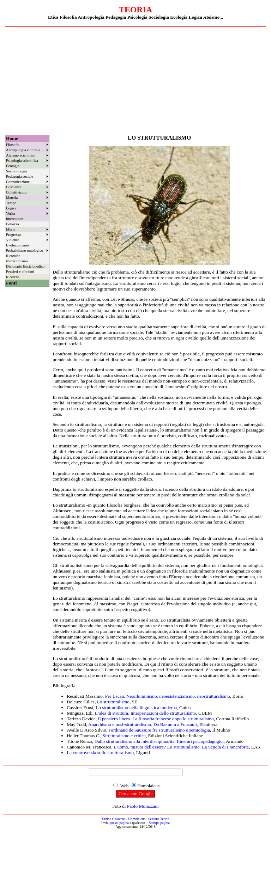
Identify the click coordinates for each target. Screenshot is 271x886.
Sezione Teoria (158, 819)
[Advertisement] (135, 80)
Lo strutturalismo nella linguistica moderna (136, 707)
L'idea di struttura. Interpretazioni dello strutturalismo (145, 713)
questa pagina (119, 823)
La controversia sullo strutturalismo (100, 752)
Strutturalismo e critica (124, 735)
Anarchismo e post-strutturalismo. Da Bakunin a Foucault (142, 724)
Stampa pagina (159, 823)
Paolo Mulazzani (143, 806)
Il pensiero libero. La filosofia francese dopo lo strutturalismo (155, 718)
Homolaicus (136, 819)
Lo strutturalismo (113, 701)
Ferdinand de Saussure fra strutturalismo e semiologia (159, 730)
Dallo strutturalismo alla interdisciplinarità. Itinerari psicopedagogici (159, 741)
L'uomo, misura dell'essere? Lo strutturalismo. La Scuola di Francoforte (181, 747)
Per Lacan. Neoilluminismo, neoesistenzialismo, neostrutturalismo (167, 696)
